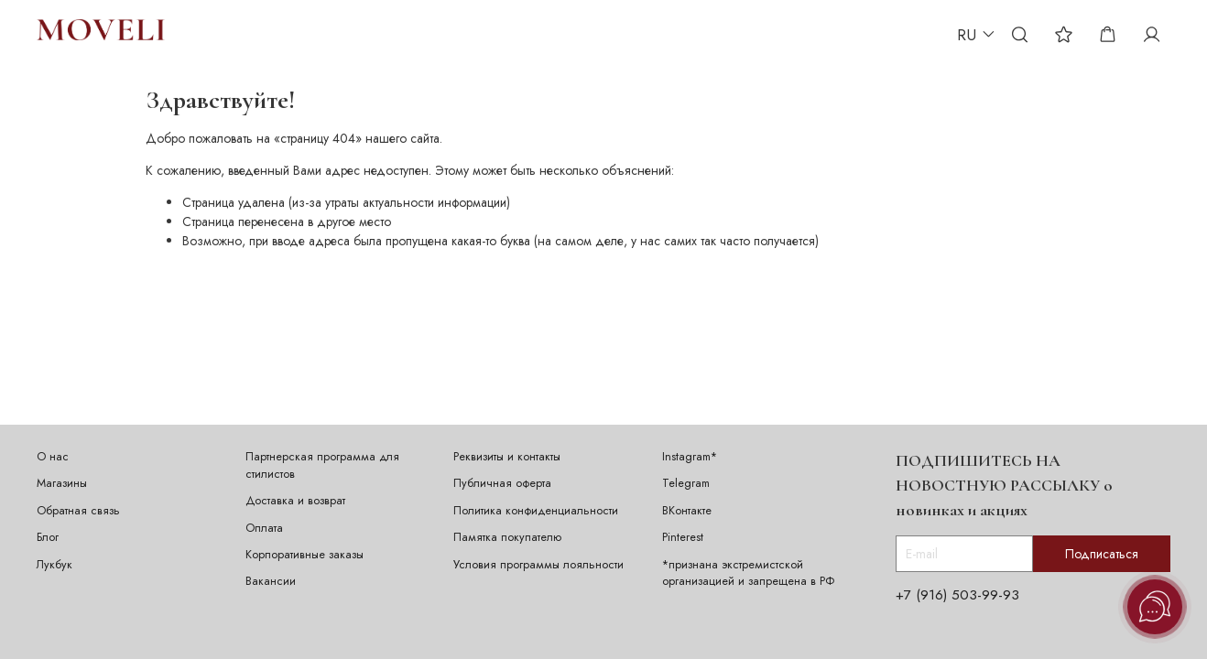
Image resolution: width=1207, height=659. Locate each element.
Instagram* (689, 456)
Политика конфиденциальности (535, 510)
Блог (48, 537)
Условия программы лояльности (538, 564)
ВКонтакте (687, 510)
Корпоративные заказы (304, 554)
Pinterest (682, 537)
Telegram (686, 483)
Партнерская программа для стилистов (322, 465)
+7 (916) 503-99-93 (957, 595)
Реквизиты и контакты (506, 456)
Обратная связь (78, 510)
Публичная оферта (502, 483)
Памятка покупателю (507, 537)
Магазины (62, 483)
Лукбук (54, 564)
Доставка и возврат (295, 500)
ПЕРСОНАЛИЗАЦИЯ (344, 34)
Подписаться (1101, 554)
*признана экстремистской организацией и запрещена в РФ (748, 573)
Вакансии (270, 581)
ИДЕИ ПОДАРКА (467, 34)
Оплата (264, 528)
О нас (53, 456)
